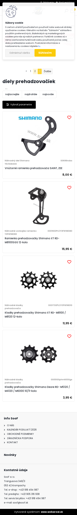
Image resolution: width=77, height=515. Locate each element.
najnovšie (48, 94)
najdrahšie (31, 94)
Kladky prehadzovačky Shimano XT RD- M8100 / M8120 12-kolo (35, 314)
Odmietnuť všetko (19, 52)
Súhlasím (45, 53)
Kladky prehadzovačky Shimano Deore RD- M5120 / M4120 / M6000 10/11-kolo (37, 389)
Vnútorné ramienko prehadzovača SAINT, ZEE (33, 168)
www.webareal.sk (52, 512)
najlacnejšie (12, 94)
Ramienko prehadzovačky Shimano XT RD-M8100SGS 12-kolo (32, 240)
